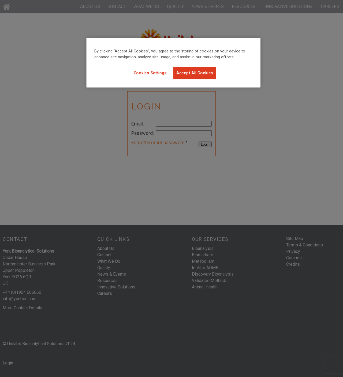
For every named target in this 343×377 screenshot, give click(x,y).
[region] (173, 62)
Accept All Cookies (194, 73)
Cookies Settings (150, 73)
